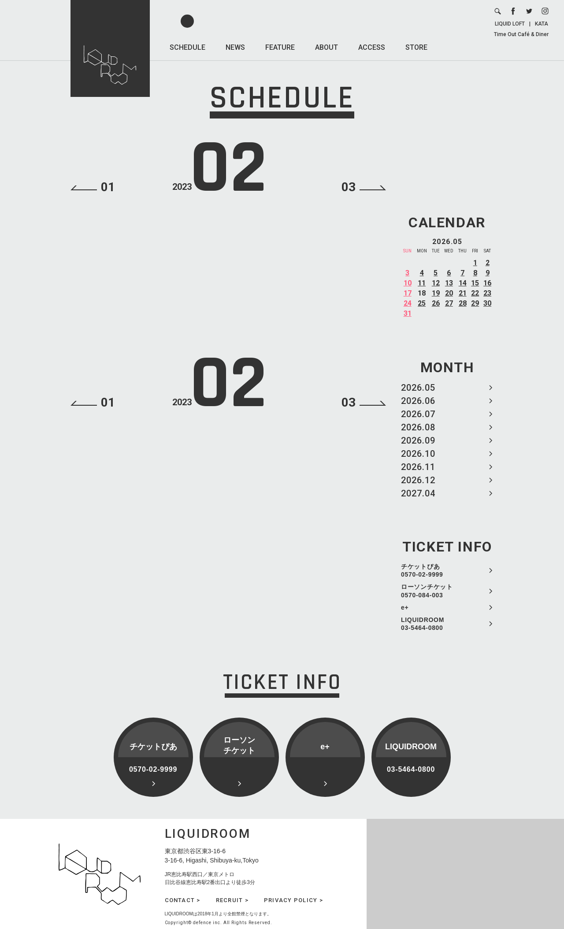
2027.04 (418, 493)
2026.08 (418, 427)
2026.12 (418, 480)
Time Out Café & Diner (521, 34)
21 (463, 293)
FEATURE (280, 47)
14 (463, 283)
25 (422, 303)
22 (475, 293)
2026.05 (418, 387)
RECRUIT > (232, 900)
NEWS (235, 47)
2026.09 (418, 440)
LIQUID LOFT (510, 24)
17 (408, 293)
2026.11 (418, 467)
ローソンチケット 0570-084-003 (427, 590)
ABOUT (326, 47)
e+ (404, 607)
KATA (541, 24)
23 (487, 293)
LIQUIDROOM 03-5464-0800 (422, 623)
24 (408, 303)
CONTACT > (182, 900)
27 (449, 303)
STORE (416, 47)
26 (436, 303)
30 (487, 303)
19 (436, 293)
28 (463, 303)
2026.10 (418, 453)
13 (449, 283)
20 (449, 293)
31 (408, 313)
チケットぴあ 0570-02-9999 (422, 570)
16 (487, 283)
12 (436, 283)
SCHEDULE (187, 47)
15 (475, 283)
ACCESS (371, 47)
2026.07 (418, 414)
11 (422, 283)
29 (475, 303)
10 (408, 283)
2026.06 (418, 400)
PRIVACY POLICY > (293, 900)
